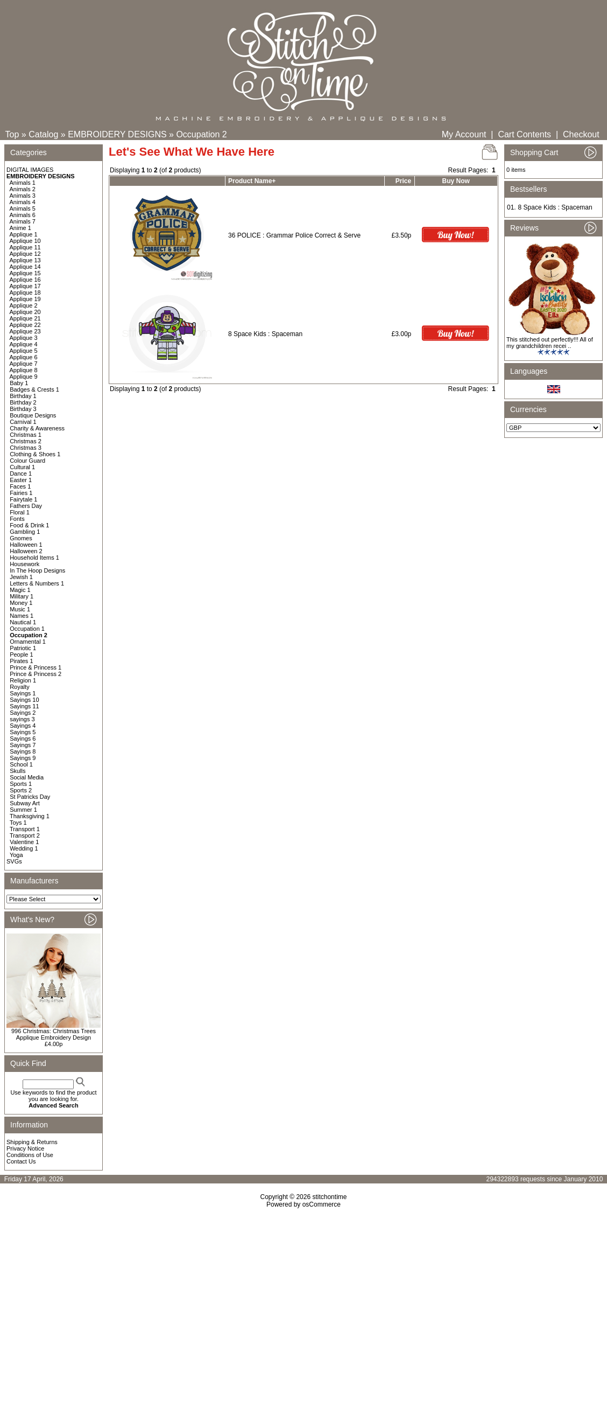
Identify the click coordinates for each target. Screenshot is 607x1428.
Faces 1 (20, 486)
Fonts (17, 519)
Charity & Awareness (37, 428)
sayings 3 (22, 719)
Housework (24, 564)
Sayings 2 (23, 712)
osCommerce (321, 1204)
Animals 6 (23, 215)
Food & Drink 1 (29, 525)
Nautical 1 (23, 622)
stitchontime (329, 1197)
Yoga (16, 855)
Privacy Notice (25, 1148)
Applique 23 (25, 331)
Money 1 (21, 603)
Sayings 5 (23, 732)
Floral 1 (20, 512)
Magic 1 (20, 590)
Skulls (17, 771)
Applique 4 (24, 344)
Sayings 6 (23, 738)
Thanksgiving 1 (30, 816)
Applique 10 (25, 241)
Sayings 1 (23, 693)
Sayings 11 (24, 706)
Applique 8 (24, 370)
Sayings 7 (23, 745)
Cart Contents (524, 134)
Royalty (20, 687)
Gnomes (21, 538)
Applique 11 (25, 247)
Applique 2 (24, 305)
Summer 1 (23, 809)
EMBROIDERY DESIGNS (117, 134)
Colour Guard (27, 460)
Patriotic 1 (23, 648)
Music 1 (20, 609)
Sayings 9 (23, 758)
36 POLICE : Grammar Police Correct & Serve (294, 235)
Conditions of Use (29, 1155)
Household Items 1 (34, 557)
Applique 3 (24, 338)
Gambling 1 (25, 531)
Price (403, 181)
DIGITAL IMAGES (29, 169)
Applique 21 (25, 318)
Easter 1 (21, 480)
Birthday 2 (23, 402)
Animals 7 (23, 221)
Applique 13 (25, 260)
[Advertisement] (303, 1300)
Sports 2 (21, 790)
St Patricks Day (30, 796)
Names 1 (21, 615)
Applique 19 (25, 299)
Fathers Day (26, 506)
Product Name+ (252, 181)
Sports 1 (21, 784)
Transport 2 (25, 835)
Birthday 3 (23, 409)
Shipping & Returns (32, 1142)
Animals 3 (23, 195)
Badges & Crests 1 (34, 389)
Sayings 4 (23, 725)
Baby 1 (19, 383)
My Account (464, 134)
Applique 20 (25, 312)
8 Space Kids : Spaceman (265, 334)
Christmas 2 (25, 441)
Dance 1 (21, 473)
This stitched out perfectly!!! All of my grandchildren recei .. (549, 342)
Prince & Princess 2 (35, 674)
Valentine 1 (24, 842)
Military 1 (21, 596)
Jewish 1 (21, 577)
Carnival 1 (23, 422)
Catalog (43, 134)
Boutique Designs (33, 415)
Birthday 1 (23, 396)
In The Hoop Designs (37, 570)
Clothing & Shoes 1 (35, 454)
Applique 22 (25, 325)
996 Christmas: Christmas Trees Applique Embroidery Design (53, 1034)
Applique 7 (24, 363)
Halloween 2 (26, 551)
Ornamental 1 (28, 641)
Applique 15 (25, 273)
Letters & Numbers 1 (37, 583)
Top (12, 134)
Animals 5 (23, 208)
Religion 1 (23, 680)
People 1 (21, 654)
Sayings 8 (23, 751)
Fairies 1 (21, 493)
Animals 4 (23, 202)
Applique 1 (24, 234)
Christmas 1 (25, 434)
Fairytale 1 (23, 499)
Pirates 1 (21, 661)
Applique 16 (25, 279)
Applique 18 (25, 292)
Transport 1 (25, 829)
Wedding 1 (24, 848)
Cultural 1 (22, 467)
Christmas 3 (25, 447)
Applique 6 (24, 357)
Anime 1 (20, 228)
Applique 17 (25, 286)
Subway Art (25, 803)
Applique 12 (25, 253)
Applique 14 (25, 266)
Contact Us (21, 1161)
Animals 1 (23, 182)
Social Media (27, 777)
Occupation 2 (201, 134)
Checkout (581, 134)
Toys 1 (18, 822)
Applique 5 (24, 350)
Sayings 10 (24, 699)
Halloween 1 (26, 544)
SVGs (14, 861)
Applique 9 (24, 376)
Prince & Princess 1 (35, 667)
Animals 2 (23, 189)
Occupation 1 (27, 628)
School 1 (21, 764)
